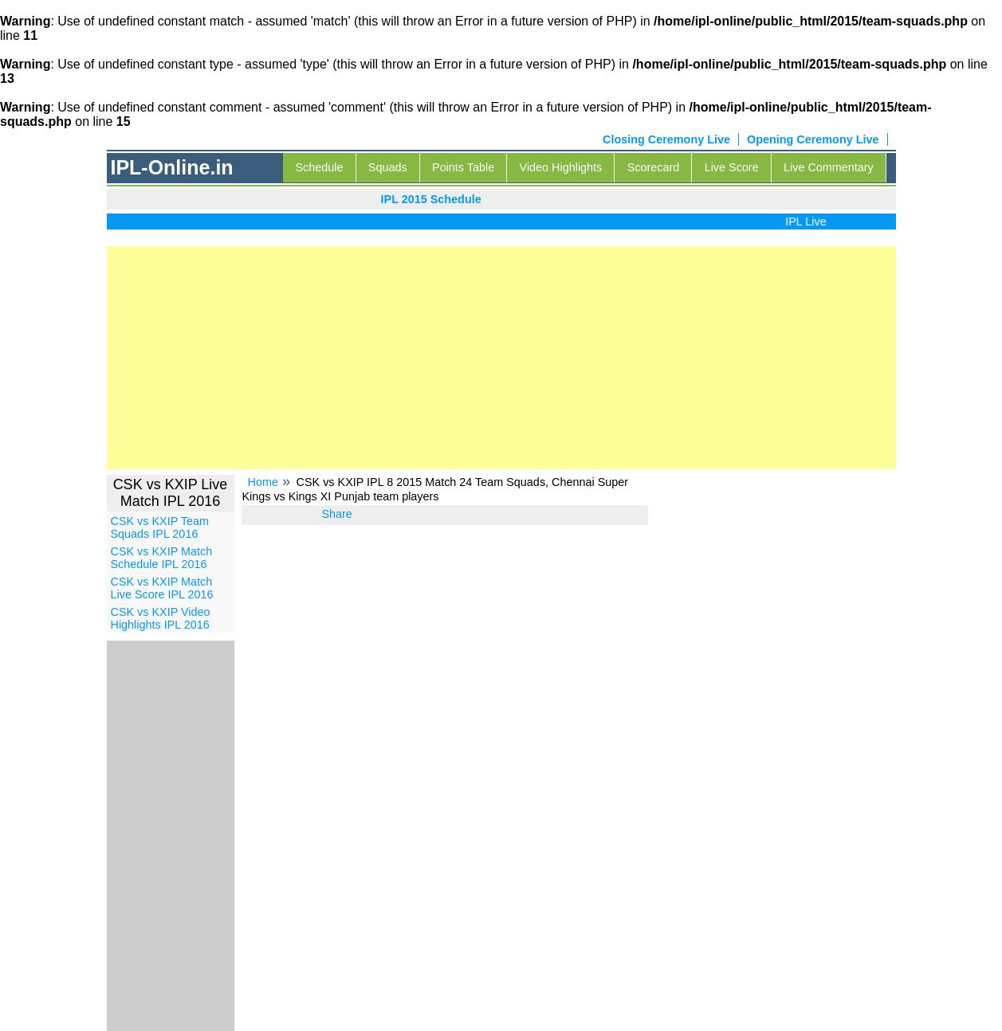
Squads (387, 167)
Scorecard (653, 167)
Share (336, 514)
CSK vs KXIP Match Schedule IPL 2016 (162, 557)
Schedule (319, 167)
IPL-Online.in (171, 167)
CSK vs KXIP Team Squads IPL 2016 (160, 527)
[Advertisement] (501, 357)
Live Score (732, 167)
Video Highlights (561, 167)
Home (263, 482)
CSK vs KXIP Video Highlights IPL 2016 (160, 618)
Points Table (463, 167)
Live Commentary (829, 167)
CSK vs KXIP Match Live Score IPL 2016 (162, 588)
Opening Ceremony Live (813, 139)
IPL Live (808, 221)
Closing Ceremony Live (666, 139)
